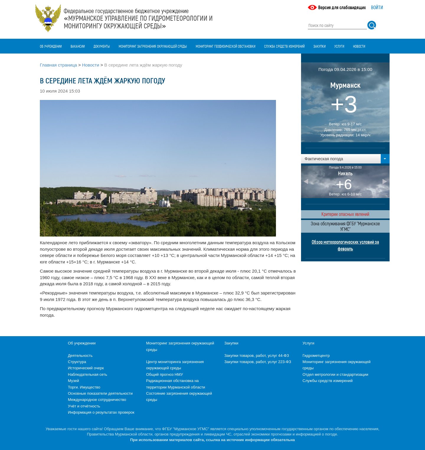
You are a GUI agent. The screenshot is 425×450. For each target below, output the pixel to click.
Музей (73, 380)
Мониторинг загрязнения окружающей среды (153, 46)
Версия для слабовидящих (342, 7)
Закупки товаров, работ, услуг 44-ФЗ (256, 355)
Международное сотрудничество (97, 399)
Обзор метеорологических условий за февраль (345, 245)
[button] (345, 159)
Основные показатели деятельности (100, 393)
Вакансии (78, 46)
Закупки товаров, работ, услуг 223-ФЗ (257, 362)
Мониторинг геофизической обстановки (225, 46)
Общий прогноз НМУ (164, 374)
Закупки (319, 46)
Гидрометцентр (316, 355)
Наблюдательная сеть (87, 374)
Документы (102, 46)
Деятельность (80, 355)
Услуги (339, 46)
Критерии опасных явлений (345, 214)
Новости (359, 46)
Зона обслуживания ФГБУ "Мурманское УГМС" (345, 226)
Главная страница (58, 64)
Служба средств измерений (284, 46)
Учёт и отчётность (84, 406)
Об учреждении (51, 46)
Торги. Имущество (84, 387)
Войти (377, 7)
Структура (77, 362)
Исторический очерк (86, 368)
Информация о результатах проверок (101, 412)
